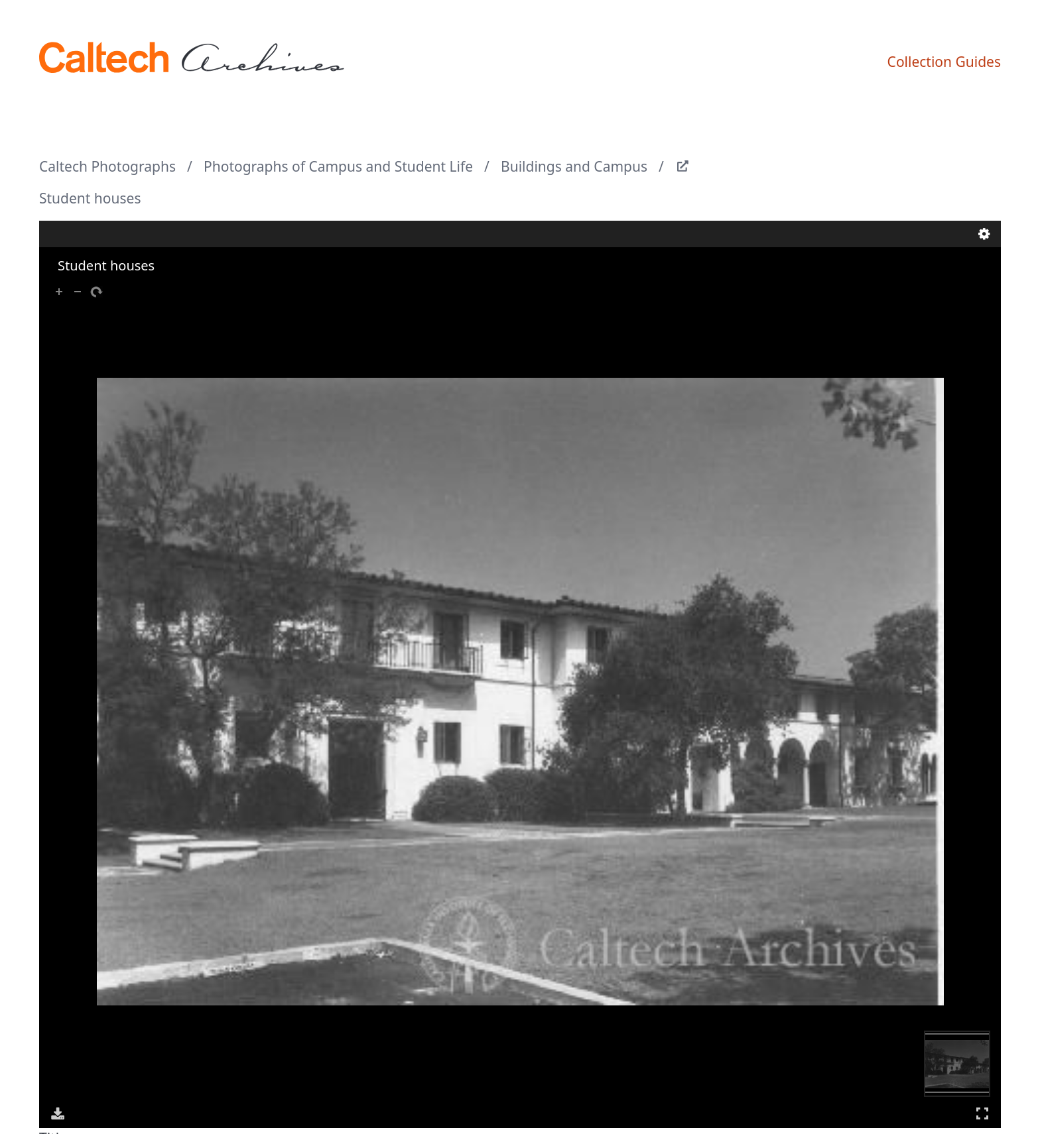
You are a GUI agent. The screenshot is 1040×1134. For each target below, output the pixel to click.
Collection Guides (944, 61)
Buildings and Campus (574, 166)
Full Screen (982, 1113)
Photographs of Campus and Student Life (338, 166)
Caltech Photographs (107, 166)
